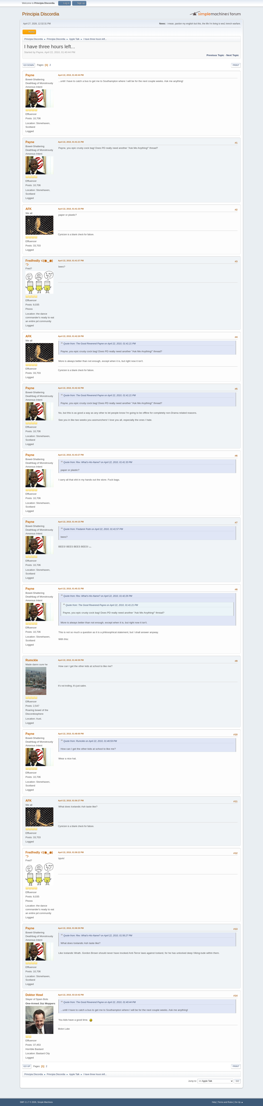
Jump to (192, 1081)
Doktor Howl (34, 994)
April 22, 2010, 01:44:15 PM (71, 522)
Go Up (26, 1066)
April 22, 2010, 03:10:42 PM (71, 995)
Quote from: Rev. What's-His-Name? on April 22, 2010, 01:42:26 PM (97, 596)
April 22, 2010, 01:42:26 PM (71, 336)
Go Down (28, 65)
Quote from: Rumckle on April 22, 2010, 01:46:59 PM (90, 741)
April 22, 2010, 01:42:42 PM (71, 388)
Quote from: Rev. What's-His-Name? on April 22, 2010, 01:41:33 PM (97, 462)
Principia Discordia (40, 13)
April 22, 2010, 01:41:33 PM (71, 209)
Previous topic (215, 55)
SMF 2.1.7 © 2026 (28, 1102)
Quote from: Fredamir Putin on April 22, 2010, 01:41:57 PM (93, 529)
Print (236, 65)
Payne (29, 75)
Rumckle (31, 660)
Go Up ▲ (239, 1102)
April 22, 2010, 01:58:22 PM (71, 852)
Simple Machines (45, 1102)
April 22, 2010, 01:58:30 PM (71, 928)
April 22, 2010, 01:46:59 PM (71, 660)
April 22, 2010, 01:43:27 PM (71, 455)
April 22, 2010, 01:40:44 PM (71, 75)
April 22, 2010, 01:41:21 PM (71, 142)
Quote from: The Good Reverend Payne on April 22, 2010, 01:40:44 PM (99, 1002)
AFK (28, 208)
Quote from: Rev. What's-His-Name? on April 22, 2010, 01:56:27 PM (97, 935)
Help (214, 1102)
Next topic (232, 55)
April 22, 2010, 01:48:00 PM (71, 734)
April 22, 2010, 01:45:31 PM (71, 588)
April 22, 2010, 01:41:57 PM (71, 260)
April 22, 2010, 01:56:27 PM (71, 800)
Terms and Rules (225, 1102)
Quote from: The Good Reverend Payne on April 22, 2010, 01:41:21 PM (99, 343)
